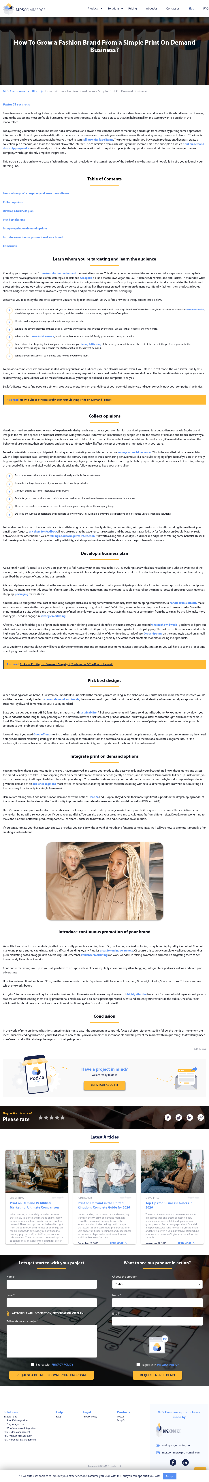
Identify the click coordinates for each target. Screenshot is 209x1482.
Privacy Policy (90, 1415)
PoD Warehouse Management (20, 1438)
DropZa (121, 1419)
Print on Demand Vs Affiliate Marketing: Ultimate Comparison (36, 1205)
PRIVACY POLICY (62, 1381)
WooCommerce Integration (21, 1427)
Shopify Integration (17, 1419)
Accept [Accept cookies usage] (170, 1476)
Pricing (132, 8)
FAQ (205, 8)
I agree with (52, 1381)
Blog (191, 8)
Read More (185, 1476)
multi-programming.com (177, 1445)
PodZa (120, 1415)
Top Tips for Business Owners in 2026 (172, 1205)
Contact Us (172, 8)
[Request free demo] (157, 1391)
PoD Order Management (17, 1431)
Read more (50, 1253)
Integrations (10, 1415)
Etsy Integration (15, 1423)
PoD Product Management (18, 1434)
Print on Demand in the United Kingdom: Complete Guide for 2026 (104, 1205)
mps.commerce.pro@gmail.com (181, 1452)
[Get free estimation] (51, 1391)
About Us (151, 8)
